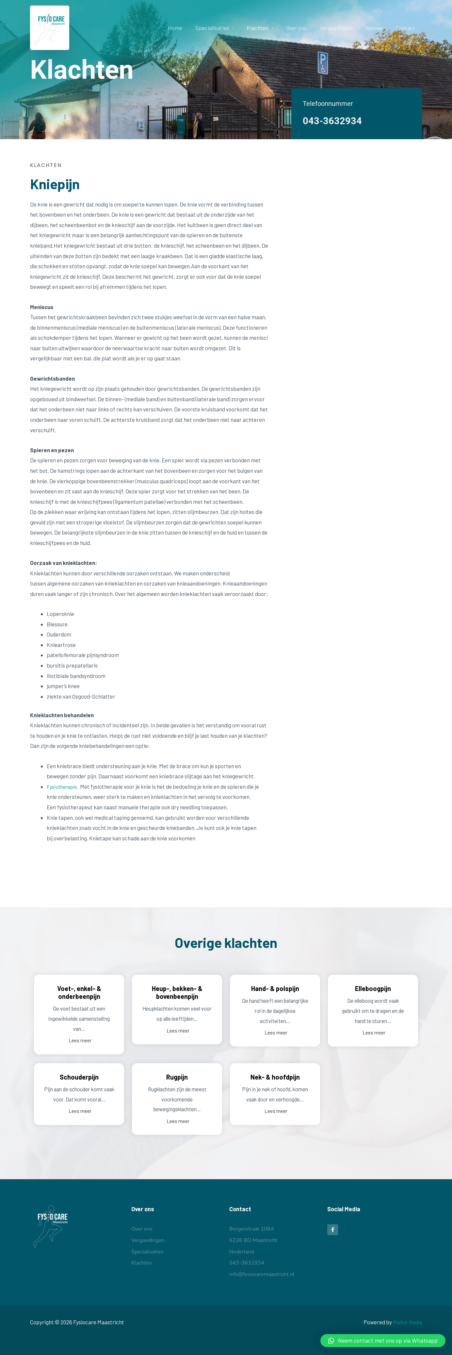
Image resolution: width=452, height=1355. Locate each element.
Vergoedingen (341, 28)
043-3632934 (334, 120)
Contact (406, 28)
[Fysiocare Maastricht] (49, 27)
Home (188, 28)
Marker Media (405, 1322)
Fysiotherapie (63, 786)
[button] (382, 1340)
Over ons (303, 28)
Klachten (266, 28)
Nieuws (377, 28)
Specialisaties (223, 28)
